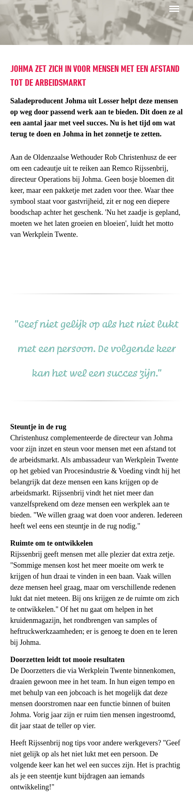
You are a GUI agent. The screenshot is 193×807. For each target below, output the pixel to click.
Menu (172, 4)
